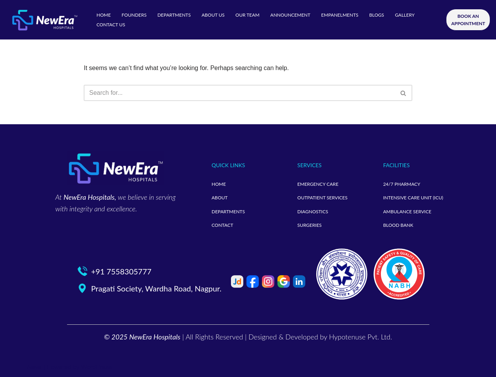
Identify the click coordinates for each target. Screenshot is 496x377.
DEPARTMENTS (174, 15)
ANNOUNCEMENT (290, 15)
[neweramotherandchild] (44, 20)
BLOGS (376, 15)
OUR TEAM (248, 15)
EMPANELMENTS (339, 15)
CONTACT (222, 225)
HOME (103, 15)
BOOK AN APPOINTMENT (468, 19)
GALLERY (405, 15)
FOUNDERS (134, 15)
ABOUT (219, 197)
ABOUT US (213, 15)
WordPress (96, 367)
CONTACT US (110, 24)
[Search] (239, 93)
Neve (34, 367)
